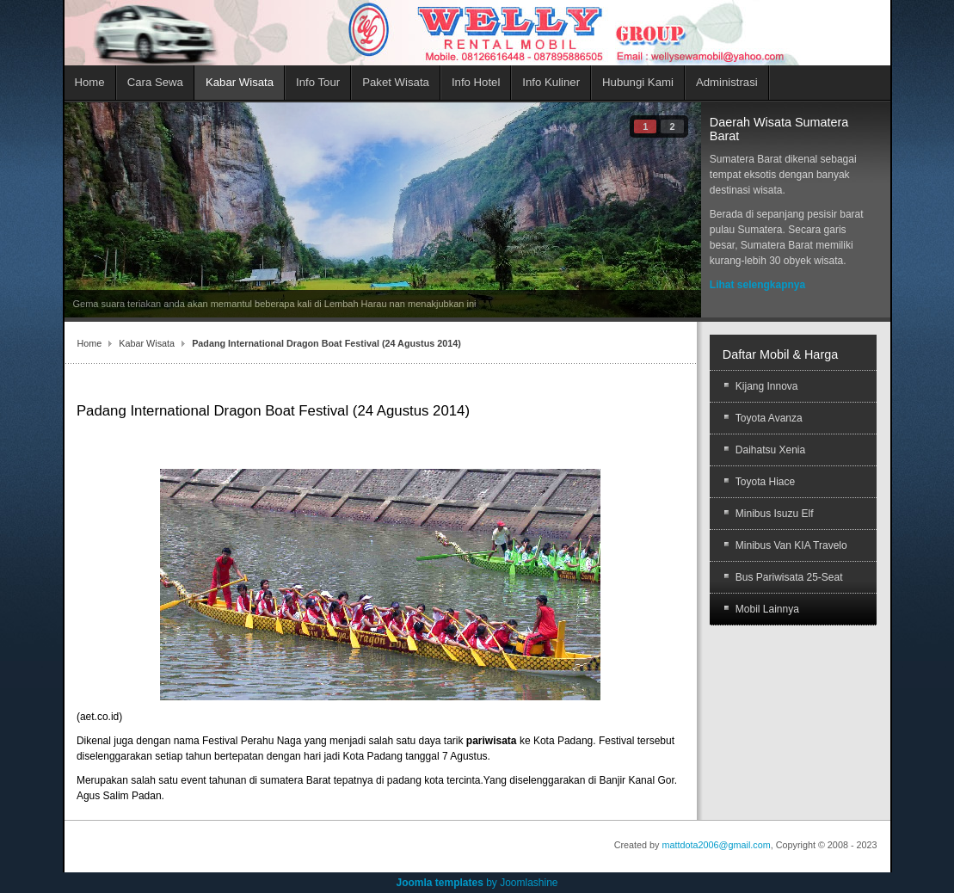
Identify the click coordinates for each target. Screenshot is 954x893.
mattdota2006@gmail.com (716, 845)
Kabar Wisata (147, 343)
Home (89, 343)
